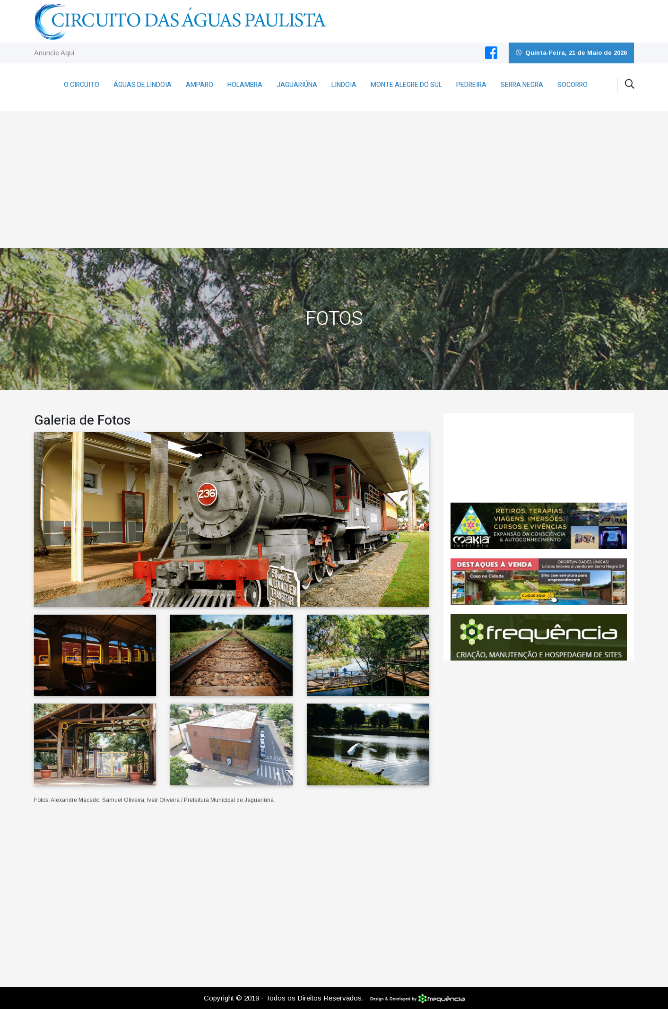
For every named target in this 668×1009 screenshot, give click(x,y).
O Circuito (81, 85)
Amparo (199, 85)
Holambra (244, 85)
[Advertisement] (334, 177)
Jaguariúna (297, 85)
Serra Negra (522, 85)
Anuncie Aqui (54, 53)
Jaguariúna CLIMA (539, 457)
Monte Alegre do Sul (406, 85)
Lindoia (343, 85)
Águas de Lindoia (142, 85)
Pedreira (471, 85)
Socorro (572, 85)
